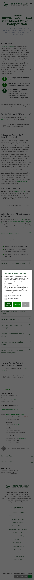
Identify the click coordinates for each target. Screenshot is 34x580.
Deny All (25, 304)
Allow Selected (8, 304)
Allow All (17, 304)
